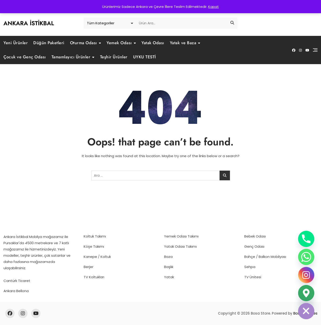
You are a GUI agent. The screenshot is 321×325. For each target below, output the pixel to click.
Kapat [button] (213, 6)
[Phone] (306, 239)
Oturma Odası (83, 43)
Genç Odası (254, 246)
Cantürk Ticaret (16, 280)
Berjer (88, 266)
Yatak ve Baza (183, 43)
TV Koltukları (94, 277)
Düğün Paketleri (48, 43)
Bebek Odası (255, 236)
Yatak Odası (152, 43)
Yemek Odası (119, 43)
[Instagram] (306, 275)
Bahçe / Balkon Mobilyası (265, 256)
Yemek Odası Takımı (181, 236)
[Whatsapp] (306, 257)
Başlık (168, 266)
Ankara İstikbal (28, 23)
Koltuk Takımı (95, 236)
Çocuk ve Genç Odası (24, 57)
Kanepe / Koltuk (97, 256)
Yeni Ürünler (15, 43)
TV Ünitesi (252, 277)
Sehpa (249, 266)
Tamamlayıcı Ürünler (71, 57)
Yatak (169, 277)
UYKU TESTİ (144, 57)
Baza (168, 256)
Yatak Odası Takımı (180, 246)
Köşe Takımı (94, 246)
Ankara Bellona (16, 290)
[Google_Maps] (306, 293)
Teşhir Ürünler (114, 57)
